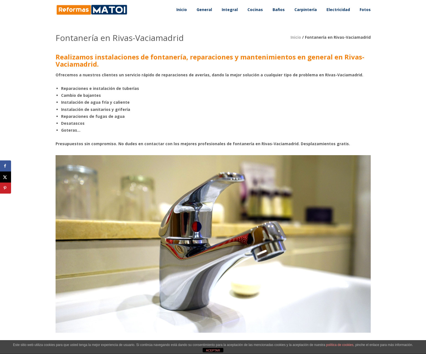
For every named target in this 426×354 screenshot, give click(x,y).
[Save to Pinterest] (5, 188)
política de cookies (340, 345)
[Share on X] (5, 177)
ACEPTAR (213, 350)
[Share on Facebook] (5, 165)
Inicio (296, 37)
